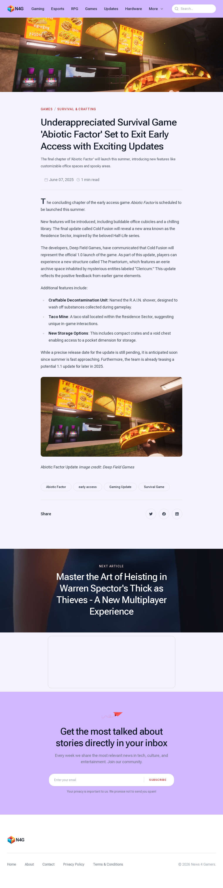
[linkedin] (177, 514)
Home (11, 864)
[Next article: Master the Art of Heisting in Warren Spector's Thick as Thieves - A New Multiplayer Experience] (111, 590)
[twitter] (151, 514)
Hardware (133, 9)
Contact (48, 864)
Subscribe (157, 779)
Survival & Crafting (76, 109)
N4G (19, 8)
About (29, 864)
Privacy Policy (73, 864)
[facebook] (164, 514)
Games (91, 9)
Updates (111, 9)
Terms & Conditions (108, 864)
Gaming (37, 9)
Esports (57, 9)
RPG (74, 9)
